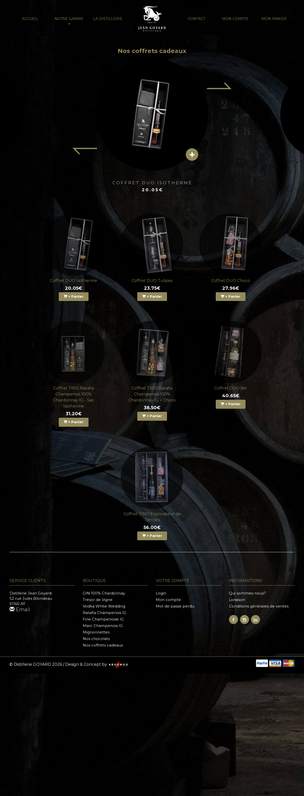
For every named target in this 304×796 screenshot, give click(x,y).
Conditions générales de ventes (258, 606)
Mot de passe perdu (175, 606)
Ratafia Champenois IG (104, 612)
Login (161, 593)
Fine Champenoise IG (103, 619)
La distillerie (107, 18)
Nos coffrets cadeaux (103, 645)
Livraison (237, 599)
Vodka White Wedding (104, 606)
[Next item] (219, 86)
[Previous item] (84, 151)
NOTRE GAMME (69, 20)
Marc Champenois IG (103, 625)
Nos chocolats (96, 638)
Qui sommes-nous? (247, 593)
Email (20, 609)
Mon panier (274, 18)
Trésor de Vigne (97, 599)
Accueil (30, 18)
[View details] (192, 154)
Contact (196, 18)
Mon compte (235, 18)
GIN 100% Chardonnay (104, 593)
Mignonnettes (96, 632)
